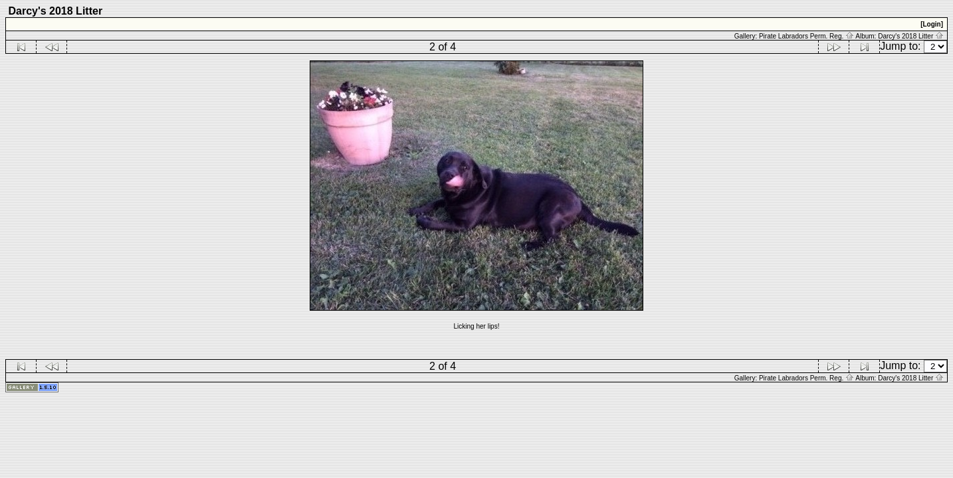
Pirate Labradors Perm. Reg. (806, 36)
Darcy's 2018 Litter (911, 36)
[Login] (931, 24)
